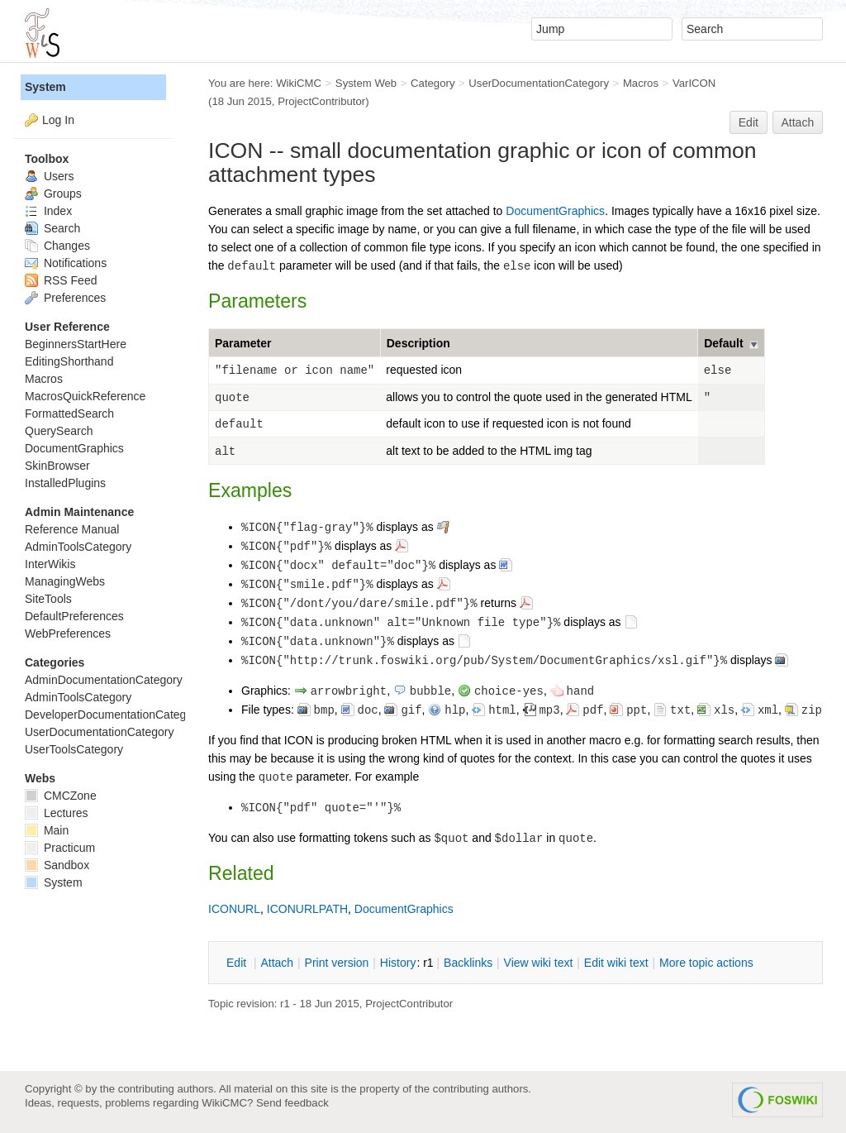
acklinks (468, 962)
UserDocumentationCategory (538, 83)
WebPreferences (68, 633)
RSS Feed (61, 280)
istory (398, 962)
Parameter (243, 343)
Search (52, 228)
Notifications (66, 263)
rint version (337, 962)
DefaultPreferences (74, 616)
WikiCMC (298, 83)
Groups (53, 193)
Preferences (65, 297)
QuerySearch (59, 430)
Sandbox (57, 865)
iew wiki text (538, 962)
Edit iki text (616, 962)
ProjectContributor (321, 101)
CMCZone (61, 795)
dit (238, 962)
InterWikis (50, 564)
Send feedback (292, 1103)
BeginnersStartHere (75, 344)
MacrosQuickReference (85, 396)
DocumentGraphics (555, 211)
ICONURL (234, 908)
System (45, 86)
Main (47, 830)
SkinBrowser (57, 465)
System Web (366, 83)
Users (49, 176)
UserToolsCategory (74, 749)
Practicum (60, 847)
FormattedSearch (69, 413)
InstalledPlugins (65, 483)
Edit (748, 122)
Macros (640, 83)
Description (418, 343)
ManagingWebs (65, 581)
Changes (57, 245)
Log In (58, 120)
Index (48, 211)
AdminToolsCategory (78, 546)
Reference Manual (72, 529)
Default (723, 343)
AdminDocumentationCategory (104, 679)
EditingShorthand (69, 361)
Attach (798, 122)
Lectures (56, 813)
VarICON (694, 83)
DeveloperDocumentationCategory (113, 714)
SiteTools (48, 598)
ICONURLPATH (307, 908)
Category (432, 83)
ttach (276, 962)
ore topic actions (706, 962)
